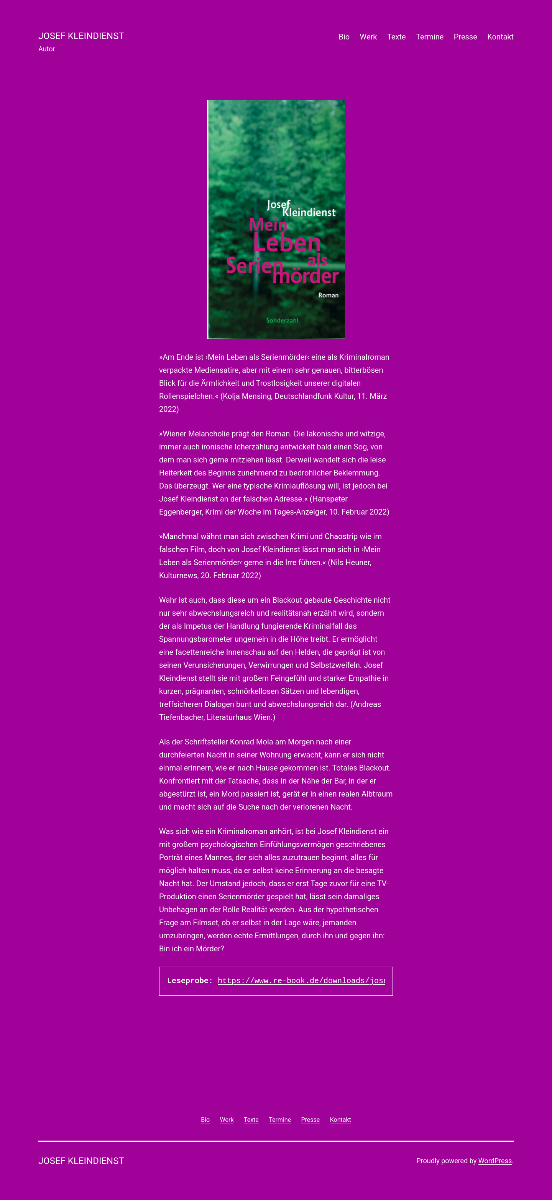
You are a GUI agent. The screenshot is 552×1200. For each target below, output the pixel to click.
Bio (344, 36)
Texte (396, 36)
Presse (465, 36)
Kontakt (500, 36)
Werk (368, 36)
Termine (430, 36)
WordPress (495, 1161)
